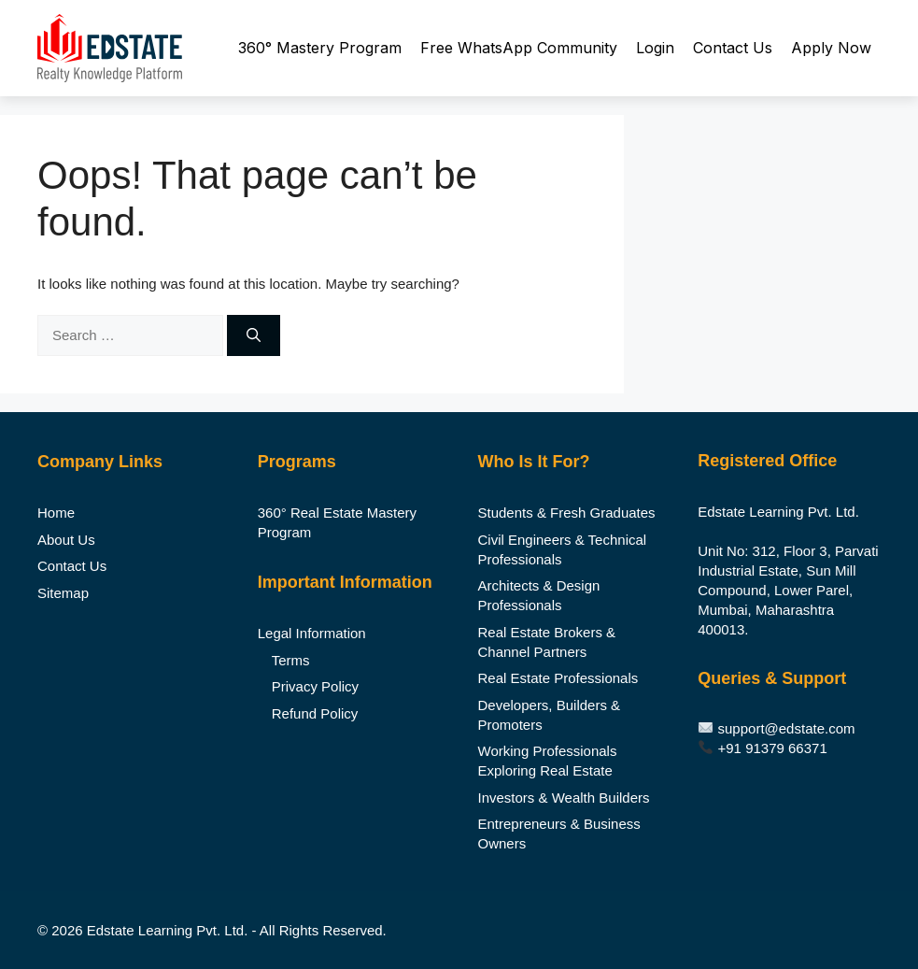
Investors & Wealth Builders (564, 797)
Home (56, 512)
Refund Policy (315, 713)
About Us (66, 540)
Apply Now (831, 47)
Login (655, 47)
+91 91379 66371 (772, 748)
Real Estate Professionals (558, 678)
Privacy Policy (315, 686)
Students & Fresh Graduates (567, 512)
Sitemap (63, 593)
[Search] (253, 336)
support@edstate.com (786, 728)
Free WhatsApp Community (518, 47)
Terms (291, 660)
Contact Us (732, 47)
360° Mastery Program (320, 47)
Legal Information (312, 633)
